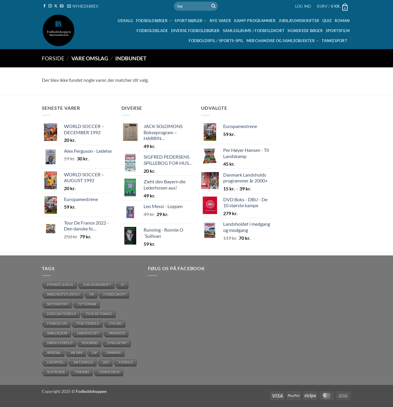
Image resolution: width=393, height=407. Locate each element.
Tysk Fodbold (88, 323)
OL (123, 285)
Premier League (60, 285)
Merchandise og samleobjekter (282, 41)
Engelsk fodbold (61, 314)
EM (94, 353)
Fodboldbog (109, 372)
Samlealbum (57, 333)
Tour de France (99, 314)
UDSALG (125, 20)
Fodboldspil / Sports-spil (216, 40)
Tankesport (334, 40)
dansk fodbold (60, 343)
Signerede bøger (305, 30)
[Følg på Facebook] (44, 6)
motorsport (57, 304)
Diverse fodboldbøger (195, 30)
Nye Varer (220, 20)
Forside (53, 58)
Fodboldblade (152, 30)
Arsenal (54, 353)
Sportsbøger (190, 21)
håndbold (117, 333)
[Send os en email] (61, 6)
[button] (82, 6)
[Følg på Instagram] (50, 6)
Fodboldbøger (154, 21)
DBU (106, 362)
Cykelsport (117, 343)
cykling (115, 323)
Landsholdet (88, 333)
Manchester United (63, 294)
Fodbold (126, 362)
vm (92, 294)
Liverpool (55, 362)
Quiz (327, 20)
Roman (342, 20)
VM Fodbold (83, 362)
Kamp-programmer (255, 20)
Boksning (90, 343)
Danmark (113, 353)
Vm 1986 (77, 353)
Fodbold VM (57, 323)
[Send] (213, 6)
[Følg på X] (55, 6)
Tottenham (87, 304)
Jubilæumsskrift (97, 285)
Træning (82, 372)
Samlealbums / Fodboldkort (254, 30)
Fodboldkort (115, 294)
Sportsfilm (338, 30)
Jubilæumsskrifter (299, 20)
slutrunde (56, 372)
